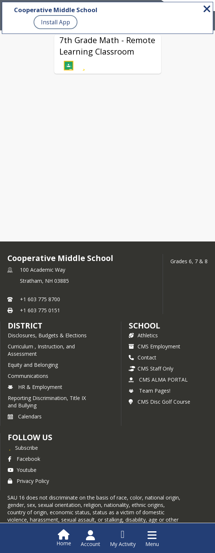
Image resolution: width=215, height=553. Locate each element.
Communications (28, 375)
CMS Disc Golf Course (159, 401)
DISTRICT (25, 325)
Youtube (22, 469)
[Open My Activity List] (123, 538)
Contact (142, 357)
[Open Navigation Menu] (152, 538)
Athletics (143, 335)
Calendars (25, 416)
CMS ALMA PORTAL (158, 379)
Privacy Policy (28, 480)
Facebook (24, 458)
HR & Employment (35, 386)
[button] (68, 65)
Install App (55, 22)
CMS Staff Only (151, 368)
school (144, 325)
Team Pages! (149, 390)
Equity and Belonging (33, 364)
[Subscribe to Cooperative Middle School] (23, 448)
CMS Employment (154, 346)
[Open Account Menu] (90, 538)
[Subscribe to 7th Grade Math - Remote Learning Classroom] (84, 65)
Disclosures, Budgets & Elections (47, 335)
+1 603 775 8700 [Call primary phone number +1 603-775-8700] (40, 299)
